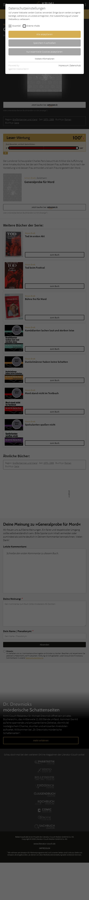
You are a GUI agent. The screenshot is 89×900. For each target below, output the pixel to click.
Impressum (63, 65)
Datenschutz (75, 65)
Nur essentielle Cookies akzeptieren (44, 51)
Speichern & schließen (44, 42)
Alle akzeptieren (44, 34)
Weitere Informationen (44, 58)
